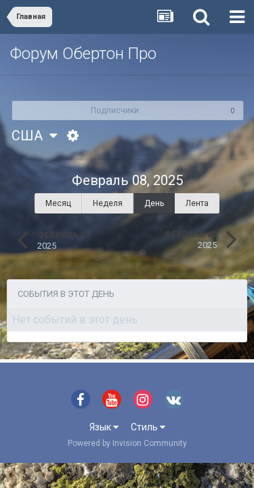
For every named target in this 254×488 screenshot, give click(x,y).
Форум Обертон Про (83, 53)
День (154, 203)
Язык (104, 427)
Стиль (148, 427)
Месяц (58, 203)
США (34, 135)
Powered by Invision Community (127, 443)
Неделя (108, 203)
